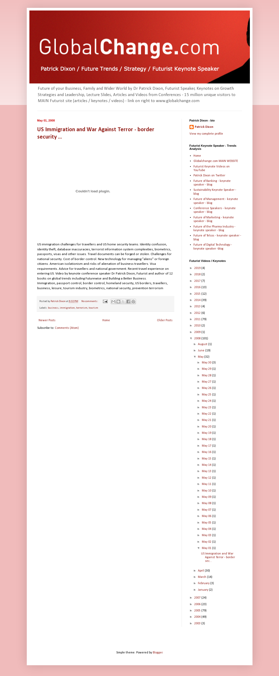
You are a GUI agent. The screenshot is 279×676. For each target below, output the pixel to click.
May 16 (207, 452)
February (204, 583)
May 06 (207, 516)
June (201, 350)
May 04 (207, 529)
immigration (67, 308)
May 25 (207, 394)
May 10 (207, 490)
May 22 (207, 413)
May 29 (207, 369)
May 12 (207, 477)
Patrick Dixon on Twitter (209, 175)
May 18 (207, 439)
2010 (197, 325)
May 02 (207, 541)
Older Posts (164, 320)
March (202, 577)
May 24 (207, 401)
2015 (197, 293)
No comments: (90, 301)
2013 (197, 306)
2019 (197, 268)
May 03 (207, 535)
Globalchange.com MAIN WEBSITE (215, 161)
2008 (197, 338)
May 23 (207, 407)
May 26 (207, 388)
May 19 (207, 433)
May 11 (207, 484)
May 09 (207, 497)
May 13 (207, 471)
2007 (197, 597)
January (203, 590)
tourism (93, 308)
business (53, 308)
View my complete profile (206, 133)
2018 (197, 274)
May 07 (207, 509)
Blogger (157, 652)
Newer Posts (47, 320)
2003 (197, 623)
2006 (197, 604)
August (203, 344)
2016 (197, 287)
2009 (197, 332)
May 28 (207, 375)
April (201, 570)
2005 (197, 610)
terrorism (81, 308)
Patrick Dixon (204, 127)
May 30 (207, 362)
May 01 (207, 548)
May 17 (207, 445)
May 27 (207, 381)
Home (106, 320)
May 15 (207, 458)
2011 (197, 319)
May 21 (207, 420)
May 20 (207, 426)
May (201, 356)
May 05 (207, 522)
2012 (197, 313)
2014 (197, 300)
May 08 (207, 503)
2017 (197, 281)
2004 (197, 617)
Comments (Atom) (67, 328)
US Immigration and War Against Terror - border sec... (218, 557)
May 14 (207, 465)
